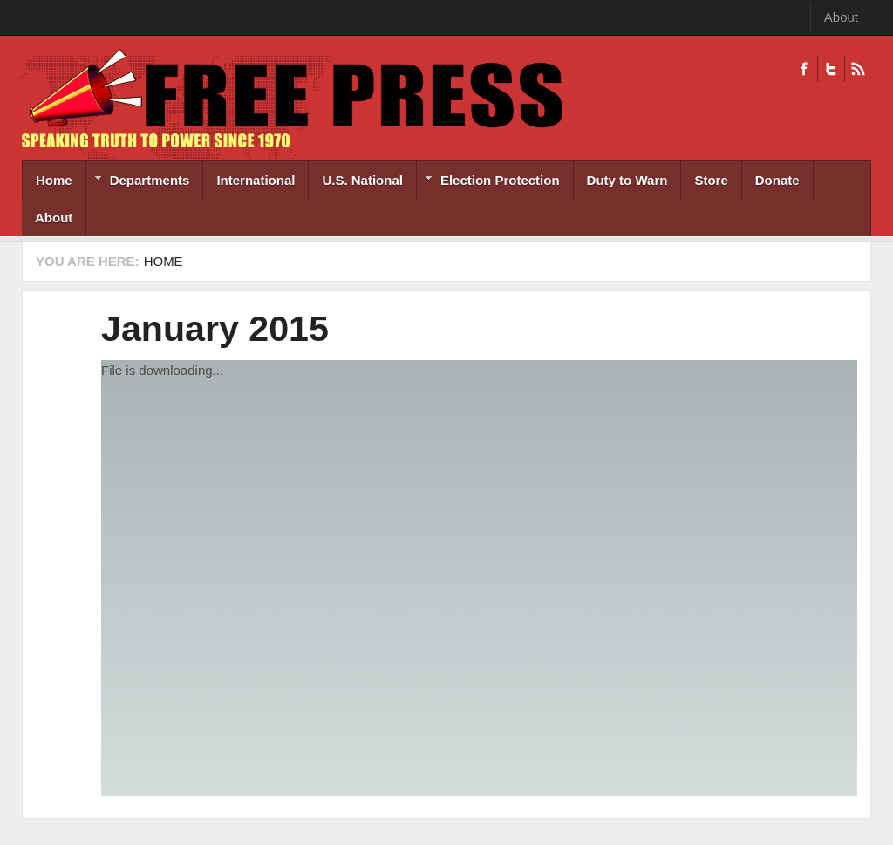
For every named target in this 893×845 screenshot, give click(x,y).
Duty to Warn (627, 180)
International (255, 180)
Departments (138, 182)
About (841, 17)
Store (710, 180)
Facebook (804, 69)
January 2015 (215, 329)
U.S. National (362, 180)
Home (54, 180)
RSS (857, 69)
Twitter (830, 69)
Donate (777, 180)
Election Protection (488, 182)
